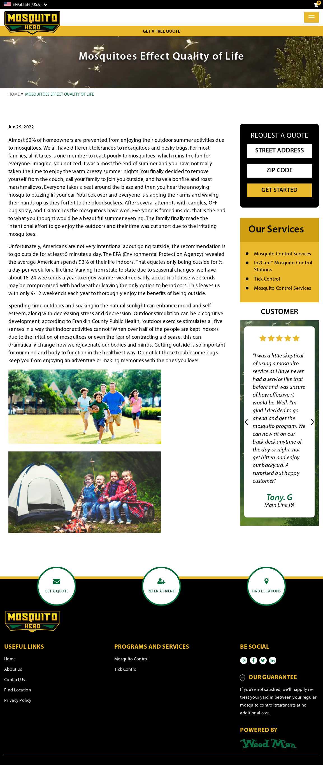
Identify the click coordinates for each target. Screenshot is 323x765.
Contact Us (14, 680)
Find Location (17, 690)
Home (14, 95)
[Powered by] (268, 743)
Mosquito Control (131, 659)
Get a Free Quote (161, 31)
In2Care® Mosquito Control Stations (283, 266)
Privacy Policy (17, 700)
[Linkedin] (272, 660)
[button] (246, 421)
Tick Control (267, 279)
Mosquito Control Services (282, 254)
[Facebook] (253, 660)
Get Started (279, 190)
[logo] (32, 23)
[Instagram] (243, 660)
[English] (26, 4)
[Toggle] (311, 17)
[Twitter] (263, 660)
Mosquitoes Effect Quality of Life (59, 95)
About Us (13, 669)
